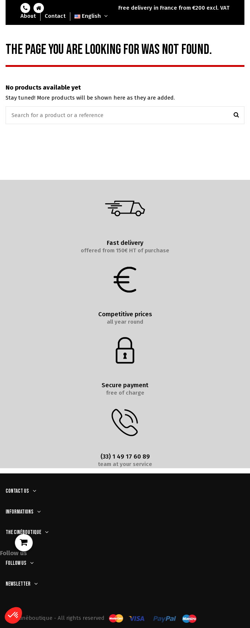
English (91, 16)
